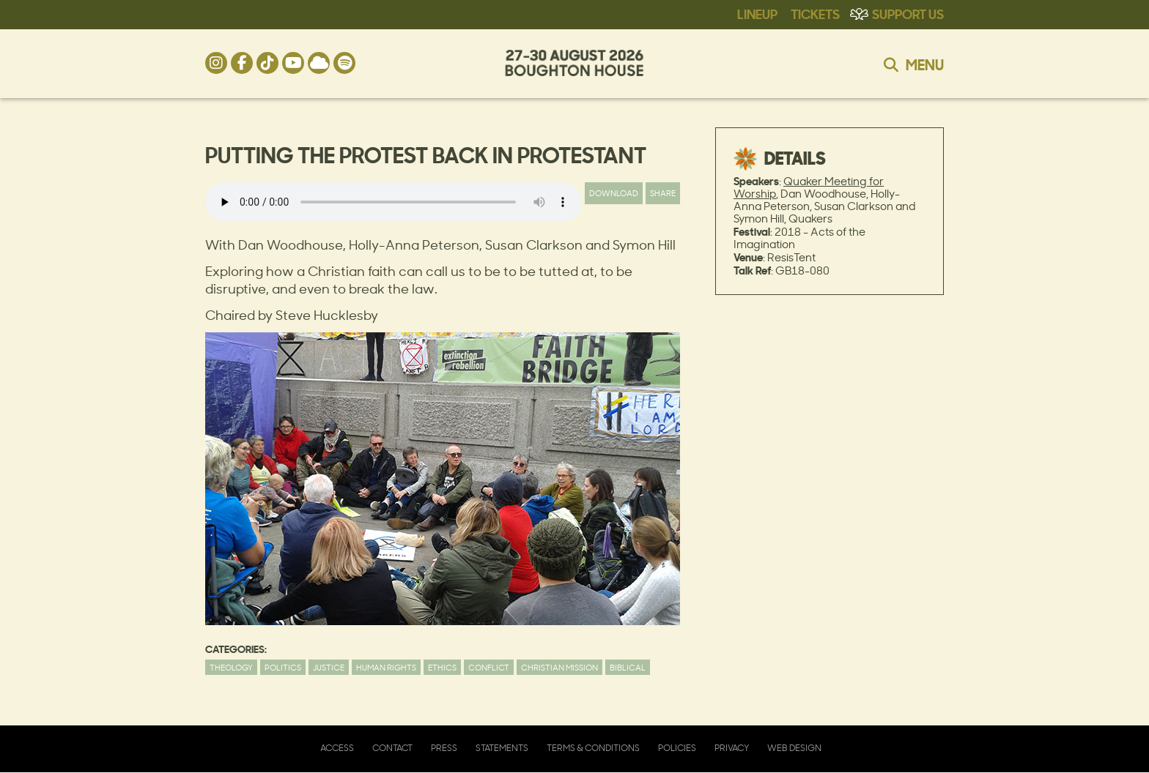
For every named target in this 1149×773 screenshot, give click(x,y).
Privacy (731, 748)
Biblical (628, 667)
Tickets (815, 13)
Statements (502, 748)
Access (337, 748)
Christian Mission (559, 667)
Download (613, 192)
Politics (283, 667)
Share (663, 192)
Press (444, 748)
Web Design (794, 748)
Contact (392, 748)
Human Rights (386, 667)
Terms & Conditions (593, 748)
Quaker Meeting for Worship (809, 187)
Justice (328, 667)
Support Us (908, 13)
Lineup (757, 13)
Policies (677, 748)
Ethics (442, 667)
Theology (231, 667)
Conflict (488, 667)
